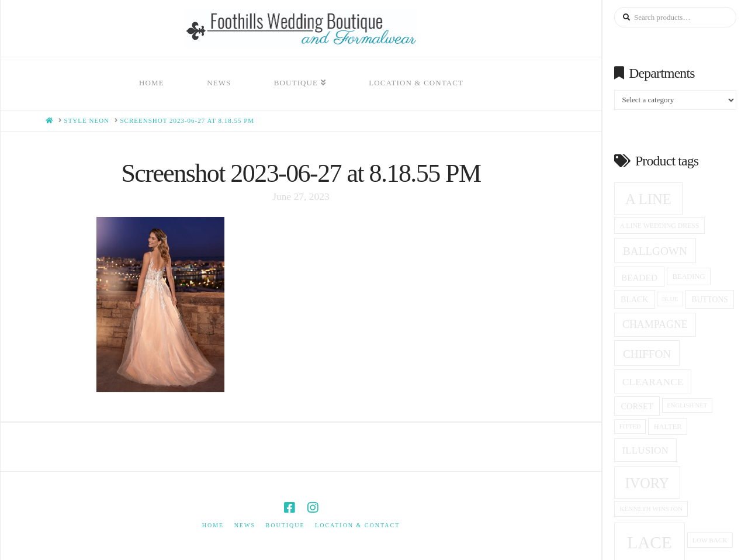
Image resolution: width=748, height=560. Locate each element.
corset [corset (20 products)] (637, 406)
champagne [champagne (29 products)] (655, 324)
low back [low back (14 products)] (710, 540)
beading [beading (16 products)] (689, 276)
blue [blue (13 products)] (670, 299)
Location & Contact (357, 525)
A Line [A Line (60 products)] (648, 199)
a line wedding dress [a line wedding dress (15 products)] (659, 226)
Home (213, 525)
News (244, 525)
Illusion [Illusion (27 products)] (645, 450)
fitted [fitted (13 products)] (630, 426)
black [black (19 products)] (634, 299)
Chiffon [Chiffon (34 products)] (647, 354)
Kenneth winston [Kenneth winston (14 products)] (651, 508)
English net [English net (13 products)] (687, 405)
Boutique (284, 525)
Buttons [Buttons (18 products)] (710, 299)
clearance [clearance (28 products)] (653, 382)
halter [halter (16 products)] (668, 427)
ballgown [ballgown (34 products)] (655, 251)
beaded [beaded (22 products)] (639, 277)
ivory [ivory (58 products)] (647, 483)
